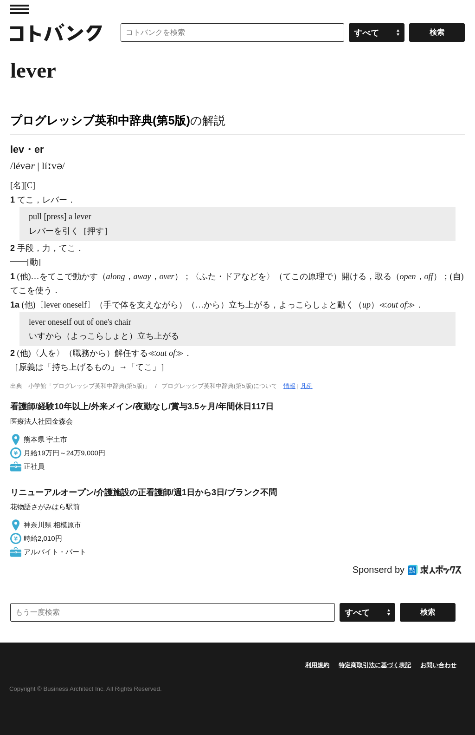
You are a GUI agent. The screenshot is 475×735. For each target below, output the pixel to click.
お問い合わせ (438, 665)
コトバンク (56, 32)
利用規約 (317, 665)
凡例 (307, 385)
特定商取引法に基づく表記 (375, 665)
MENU (19, 9)
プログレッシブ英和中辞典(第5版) (100, 120)
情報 (289, 385)
